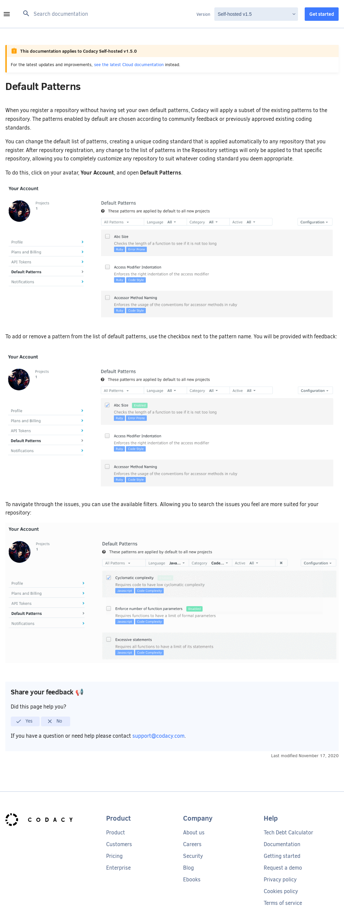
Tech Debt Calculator (288, 832)
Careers (192, 844)
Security (193, 856)
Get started (321, 14)
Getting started (282, 856)
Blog (188, 867)
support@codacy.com (158, 735)
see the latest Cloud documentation (129, 64)
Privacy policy (280, 879)
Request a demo (283, 867)
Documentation (282, 844)
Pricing (114, 856)
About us (194, 832)
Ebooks (192, 879)
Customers (119, 844)
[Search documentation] (108, 14)
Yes (24, 721)
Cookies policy (281, 891)
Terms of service (283, 903)
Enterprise (118, 867)
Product (115, 832)
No (54, 721)
